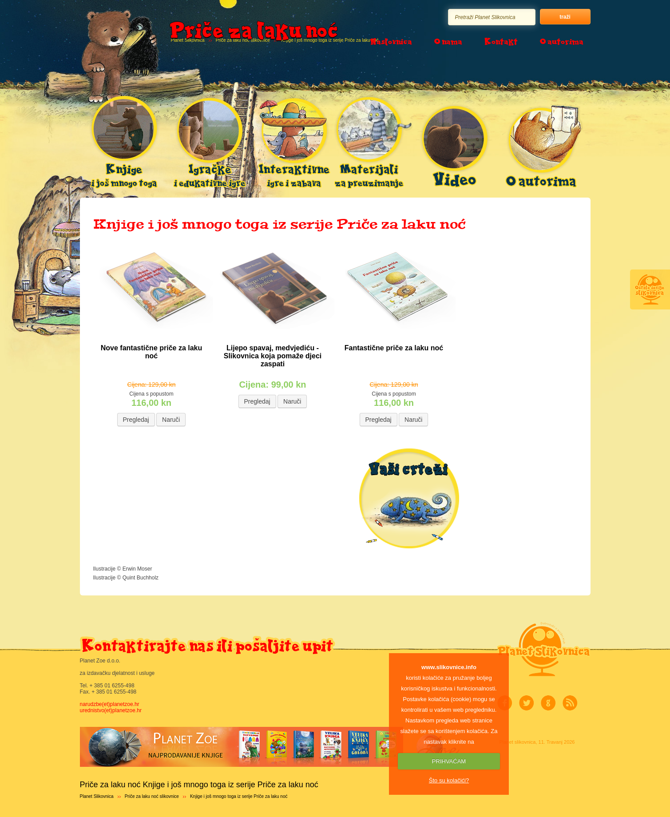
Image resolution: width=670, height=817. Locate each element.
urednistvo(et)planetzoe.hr (111, 710)
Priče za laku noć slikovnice (152, 796)
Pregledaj (136, 419)
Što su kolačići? (449, 780)
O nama (448, 41)
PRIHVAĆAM (449, 761)
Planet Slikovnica (97, 796)
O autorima (561, 41)
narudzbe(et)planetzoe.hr (109, 704)
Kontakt (501, 41)
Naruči (171, 419)
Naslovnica (391, 41)
